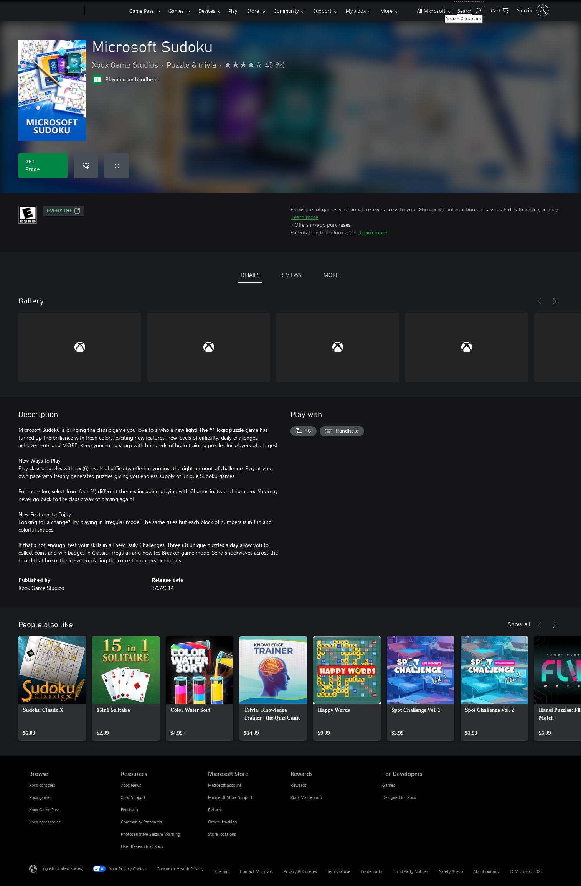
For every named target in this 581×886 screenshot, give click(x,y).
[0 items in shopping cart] (499, 10)
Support (322, 10)
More (386, 10)
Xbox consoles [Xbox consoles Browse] (42, 784)
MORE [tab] (331, 274)
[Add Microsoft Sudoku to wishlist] (86, 165)
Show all (519, 624)
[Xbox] (106, 10)
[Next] (555, 301)
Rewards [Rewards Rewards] (298, 784)
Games (176, 10)
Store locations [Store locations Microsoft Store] (222, 834)
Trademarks (372, 871)
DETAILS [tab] (250, 274)
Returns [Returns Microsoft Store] (215, 809)
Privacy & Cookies (300, 871)
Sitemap (221, 871)
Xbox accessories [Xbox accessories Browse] (45, 821)
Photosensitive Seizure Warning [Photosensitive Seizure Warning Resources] (150, 834)
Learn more (304, 217)
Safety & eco (451, 871)
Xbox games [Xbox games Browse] (40, 797)
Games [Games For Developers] (388, 784)
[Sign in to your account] (532, 10)
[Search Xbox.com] (469, 9)
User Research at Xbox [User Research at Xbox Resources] (142, 846)
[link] (52, 688)
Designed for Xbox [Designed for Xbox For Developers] (399, 797)
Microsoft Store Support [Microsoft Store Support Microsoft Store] (230, 797)
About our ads (486, 871)
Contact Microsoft (256, 871)
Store (253, 10)
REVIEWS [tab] (290, 274)
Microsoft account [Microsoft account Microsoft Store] (224, 784)
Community (286, 10)
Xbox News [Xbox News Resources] (131, 784)
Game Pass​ (141, 10)
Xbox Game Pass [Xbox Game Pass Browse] (44, 809)
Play (232, 10)
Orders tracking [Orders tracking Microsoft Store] (222, 821)
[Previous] (539, 301)
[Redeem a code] (116, 165)
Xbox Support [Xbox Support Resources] (133, 797)
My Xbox (356, 10)
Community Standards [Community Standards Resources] (141, 821)
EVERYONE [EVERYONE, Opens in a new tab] (63, 211)
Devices (206, 10)
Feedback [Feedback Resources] (129, 809)
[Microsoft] (55, 10)
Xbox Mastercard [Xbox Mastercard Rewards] (306, 797)
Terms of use (338, 871)
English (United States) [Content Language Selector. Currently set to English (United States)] (62, 868)
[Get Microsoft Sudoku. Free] (43, 165)
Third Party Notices (411, 871)
